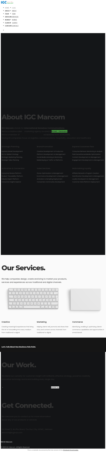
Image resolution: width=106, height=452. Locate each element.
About (14, 11)
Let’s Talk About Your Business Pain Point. (19, 347)
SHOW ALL (55, 387)
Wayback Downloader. (71, 450)
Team (13, 14)
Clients (14, 23)
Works (14, 20)
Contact (15, 26)
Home (14, 8)
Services (15, 17)
